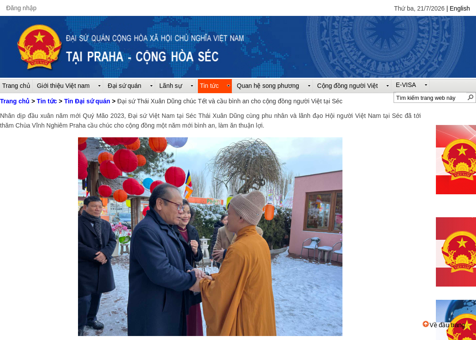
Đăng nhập (21, 7)
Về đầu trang (444, 325)
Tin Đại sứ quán (87, 101)
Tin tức (47, 101)
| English (458, 8)
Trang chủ (15, 101)
